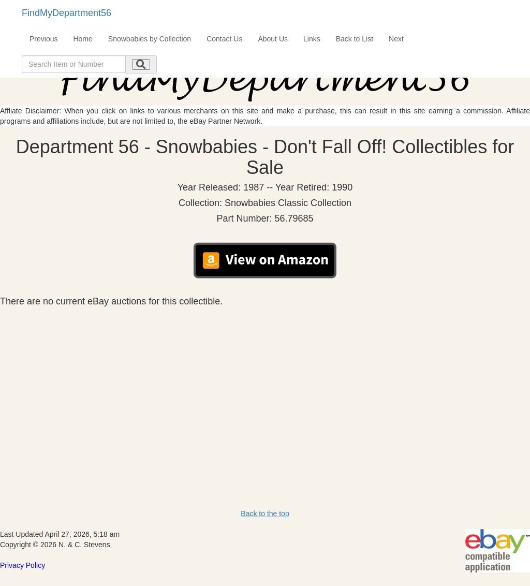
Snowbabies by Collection (149, 39)
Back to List (354, 39)
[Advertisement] (265, 384)
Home (82, 39)
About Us (273, 39)
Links (311, 39)
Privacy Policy (22, 565)
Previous (43, 39)
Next (396, 39)
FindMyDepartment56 (66, 13)
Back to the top (265, 513)
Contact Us (224, 39)
